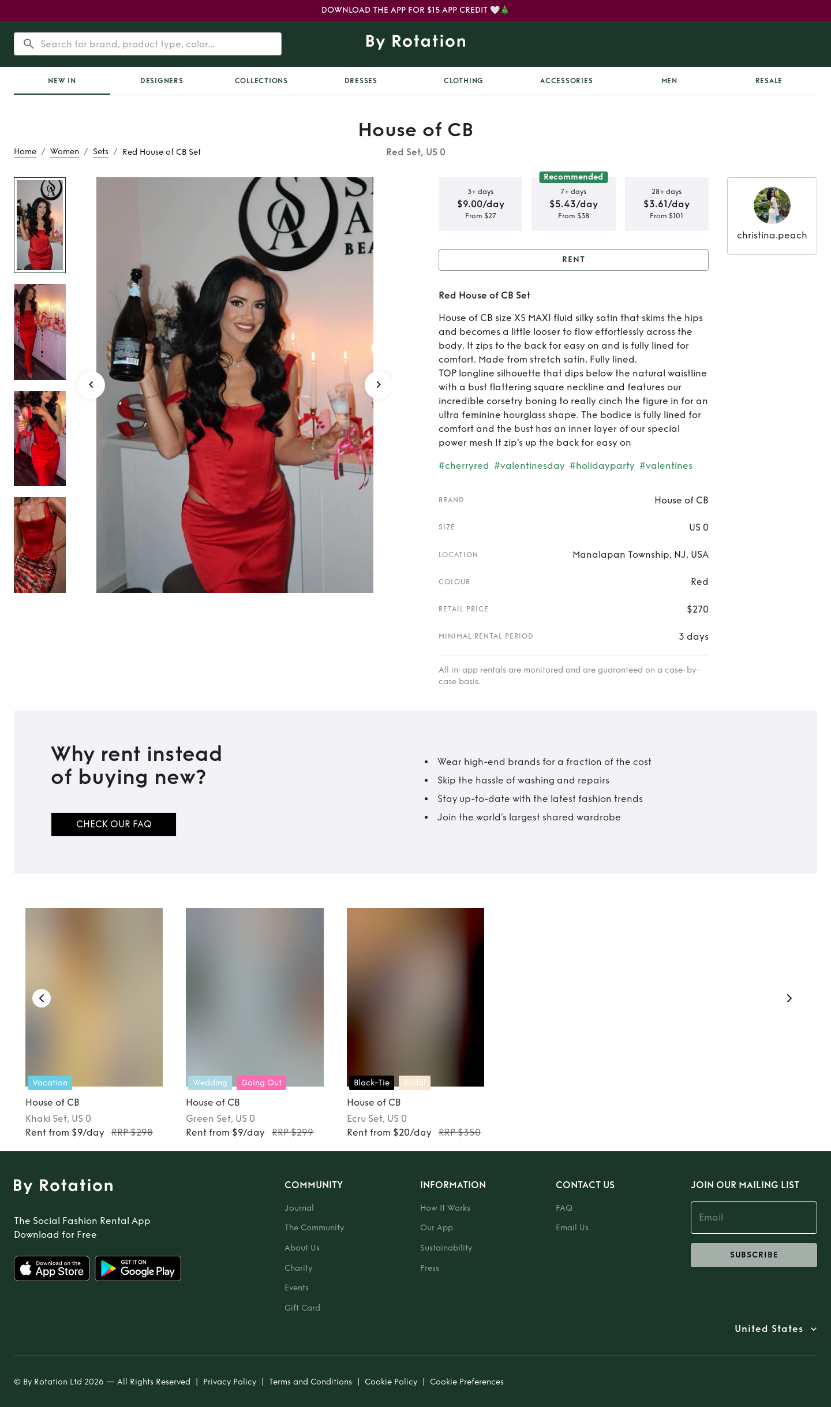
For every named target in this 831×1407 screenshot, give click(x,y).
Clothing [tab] (464, 81)
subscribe (754, 1255)
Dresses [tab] (361, 81)
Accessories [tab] (566, 81)
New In (62, 81)
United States (769, 1329)
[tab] (62, 81)
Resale (769, 81)
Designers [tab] (162, 81)
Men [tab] (669, 81)
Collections (261, 81)
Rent (573, 260)
